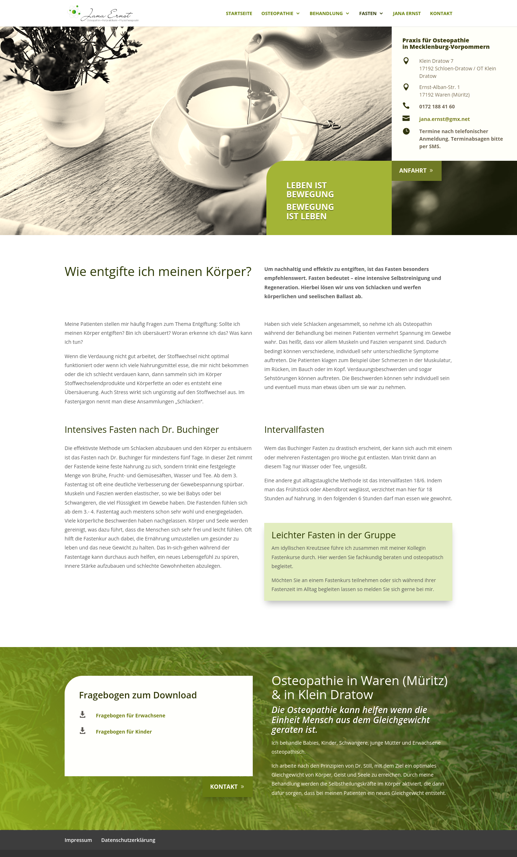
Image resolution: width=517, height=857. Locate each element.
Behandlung (326, 14)
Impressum (78, 840)
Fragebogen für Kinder (124, 731)
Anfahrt (414, 170)
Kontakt (441, 14)
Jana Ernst (407, 14)
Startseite (239, 14)
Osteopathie (277, 14)
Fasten (368, 14)
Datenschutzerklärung (128, 840)
